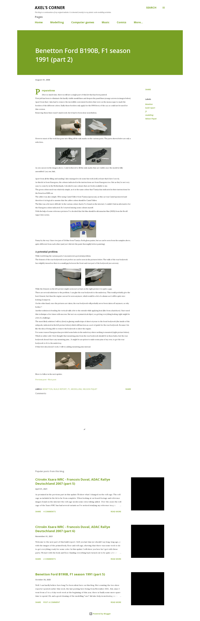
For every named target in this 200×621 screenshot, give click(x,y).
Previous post (41, 380)
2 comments (49, 559)
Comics (121, 22)
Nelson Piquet (151, 118)
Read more (116, 511)
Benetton (149, 104)
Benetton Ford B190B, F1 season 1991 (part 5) (70, 574)
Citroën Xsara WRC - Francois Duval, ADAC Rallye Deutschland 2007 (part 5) (72, 481)
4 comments (49, 511)
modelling (149, 115)
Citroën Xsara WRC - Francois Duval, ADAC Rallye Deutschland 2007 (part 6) (72, 529)
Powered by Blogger (100, 613)
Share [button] (148, 89)
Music (105, 22)
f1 (146, 111)
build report (150, 108)
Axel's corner (50, 7)
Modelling (57, 22)
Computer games (82, 22)
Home (39, 22)
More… (138, 22)
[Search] (151, 8)
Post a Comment (51, 602)
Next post (52, 380)
